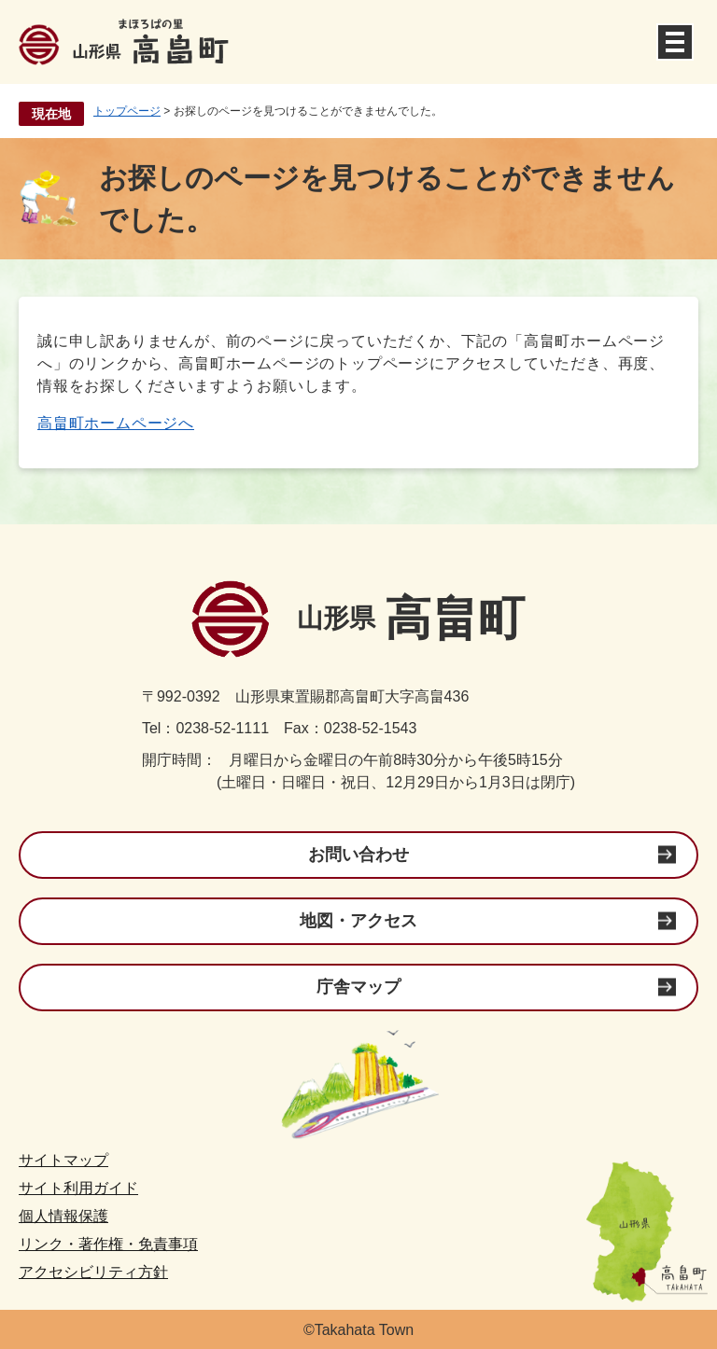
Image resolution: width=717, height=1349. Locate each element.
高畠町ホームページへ (115, 423)
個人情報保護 (63, 1216)
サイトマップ (63, 1160)
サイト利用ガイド (78, 1188)
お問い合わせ (358, 854)
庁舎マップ (358, 987)
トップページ (127, 111)
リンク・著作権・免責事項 (108, 1244)
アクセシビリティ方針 (93, 1272)
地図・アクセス (358, 920)
